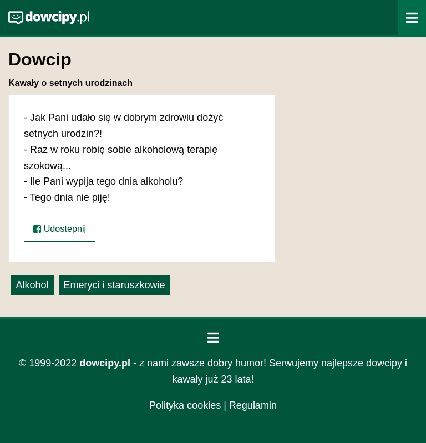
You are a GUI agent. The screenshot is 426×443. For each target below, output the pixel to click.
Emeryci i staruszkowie (114, 285)
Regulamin (253, 405)
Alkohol (32, 285)
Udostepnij (59, 228)
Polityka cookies (185, 405)
